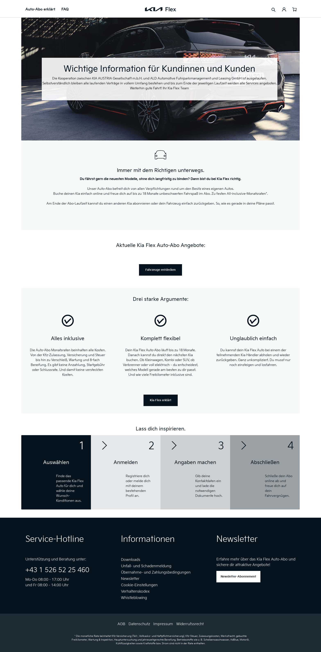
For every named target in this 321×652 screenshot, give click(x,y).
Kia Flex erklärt (160, 400)
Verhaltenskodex (135, 591)
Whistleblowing (134, 598)
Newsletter (130, 579)
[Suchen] (273, 9)
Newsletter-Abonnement (238, 576)
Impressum (163, 624)
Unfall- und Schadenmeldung (146, 566)
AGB (121, 624)
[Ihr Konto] (284, 9)
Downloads (130, 560)
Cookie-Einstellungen (139, 585)
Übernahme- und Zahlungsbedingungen (156, 572)
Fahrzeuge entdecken (160, 270)
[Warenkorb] (294, 9)
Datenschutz (139, 624)
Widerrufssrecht (190, 624)
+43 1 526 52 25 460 (57, 570)
